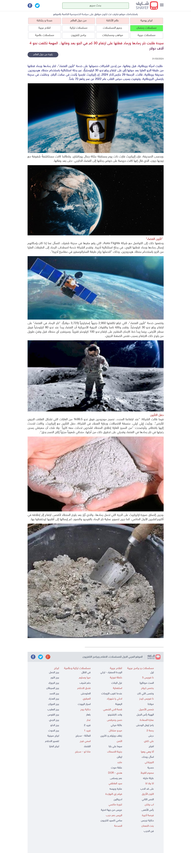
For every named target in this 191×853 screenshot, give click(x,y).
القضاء (87, 746)
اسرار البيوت (84, 704)
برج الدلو (54, 725)
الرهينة (118, 704)
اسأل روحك (148, 757)
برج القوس (53, 714)
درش (151, 735)
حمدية (151, 767)
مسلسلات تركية (78, 28)
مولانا (151, 704)
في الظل (86, 672)
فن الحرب (149, 831)
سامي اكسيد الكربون (111, 820)
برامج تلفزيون (78, 35)
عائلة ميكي (116, 725)
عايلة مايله (148, 778)
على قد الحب (147, 788)
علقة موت (116, 767)
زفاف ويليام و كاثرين (111, 735)
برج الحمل (54, 672)
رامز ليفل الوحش (145, 725)
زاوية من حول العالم (43, 54)
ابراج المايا (54, 746)
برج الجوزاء (54, 683)
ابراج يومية (147, 20)
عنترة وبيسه (116, 788)
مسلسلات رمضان (146, 28)
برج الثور (54, 677)
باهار (88, 714)
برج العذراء (54, 698)
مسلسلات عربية (146, 35)
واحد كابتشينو (115, 714)
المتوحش (86, 693)
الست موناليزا (147, 683)
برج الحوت (53, 730)
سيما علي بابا (115, 746)
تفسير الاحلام (52, 741)
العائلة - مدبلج (83, 735)
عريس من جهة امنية (111, 810)
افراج (151, 746)
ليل (152, 672)
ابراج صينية (53, 735)
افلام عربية (44, 28)
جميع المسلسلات (112, 28)
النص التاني (148, 799)
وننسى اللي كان (145, 693)
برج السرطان (52, 688)
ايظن (119, 757)
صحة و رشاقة (44, 20)
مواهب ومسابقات (112, 35)
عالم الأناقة (112, 20)
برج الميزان (53, 704)
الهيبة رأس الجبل (145, 714)
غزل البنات (116, 683)
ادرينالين (118, 799)
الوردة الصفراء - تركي (111, 672)
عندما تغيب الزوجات (111, 693)
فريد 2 (87, 725)
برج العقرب (53, 709)
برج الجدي (54, 720)
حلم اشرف (85, 683)
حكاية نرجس (147, 820)
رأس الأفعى (147, 810)
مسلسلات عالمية (44, 35)
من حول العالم (78, 20)
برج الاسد (54, 693)
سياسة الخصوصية (79, 14)
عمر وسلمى (116, 778)
